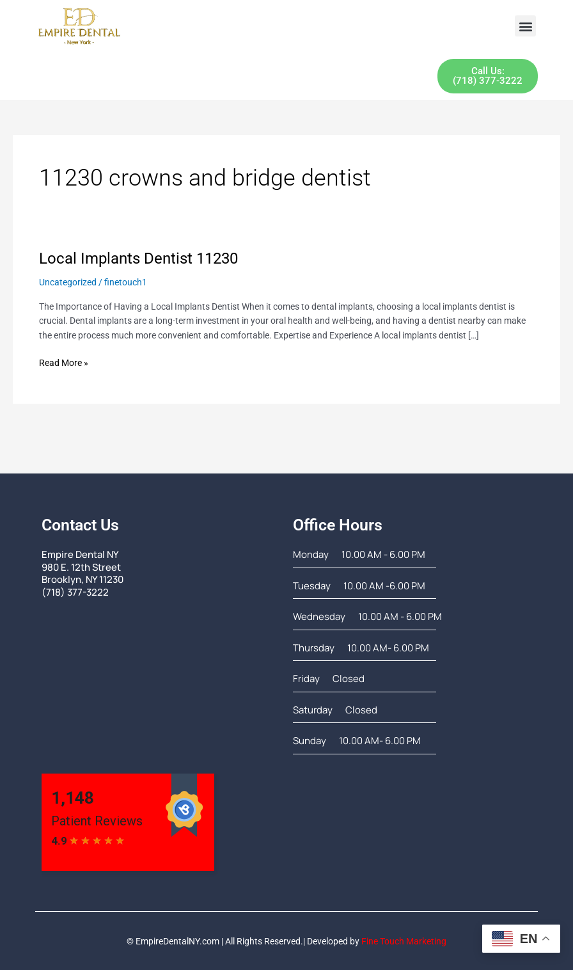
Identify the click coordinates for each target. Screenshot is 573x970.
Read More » (63, 362)
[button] (525, 25)
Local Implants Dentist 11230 (138, 258)
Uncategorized (68, 281)
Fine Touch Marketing (403, 941)
